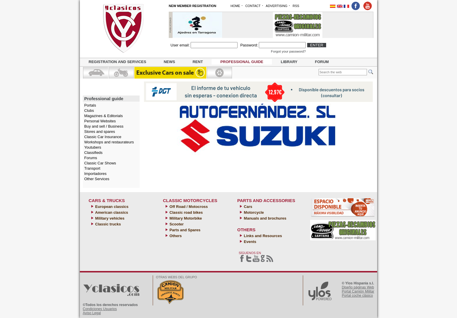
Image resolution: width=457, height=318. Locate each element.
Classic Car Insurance (102, 137)
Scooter (176, 224)
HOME (235, 6)
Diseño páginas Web (358, 287)
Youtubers (92, 147)
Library (289, 62)
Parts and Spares (184, 230)
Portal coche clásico (357, 295)
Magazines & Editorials (103, 116)
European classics (111, 206)
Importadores (95, 173)
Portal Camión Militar (358, 291)
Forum (322, 62)
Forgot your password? (288, 51)
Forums (90, 158)
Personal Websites (100, 121)
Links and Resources (262, 236)
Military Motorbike (185, 218)
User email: (180, 45)
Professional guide (241, 62)
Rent (198, 62)
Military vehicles (109, 218)
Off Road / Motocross (188, 206)
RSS (296, 6)
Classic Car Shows (100, 163)
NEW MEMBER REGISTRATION (192, 6)
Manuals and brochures (264, 218)
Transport (92, 168)
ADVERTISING (276, 6)
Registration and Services (117, 62)
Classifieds (93, 152)
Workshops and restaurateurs (109, 142)
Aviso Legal (92, 313)
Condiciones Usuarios (100, 309)
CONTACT (253, 6)
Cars (247, 206)
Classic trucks (107, 224)
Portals (90, 105)
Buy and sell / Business (103, 126)
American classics (111, 212)
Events (249, 241)
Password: (249, 45)
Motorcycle (253, 212)
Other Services (96, 179)
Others (175, 236)
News (169, 62)
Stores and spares (99, 131)
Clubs (89, 110)
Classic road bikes (185, 212)
